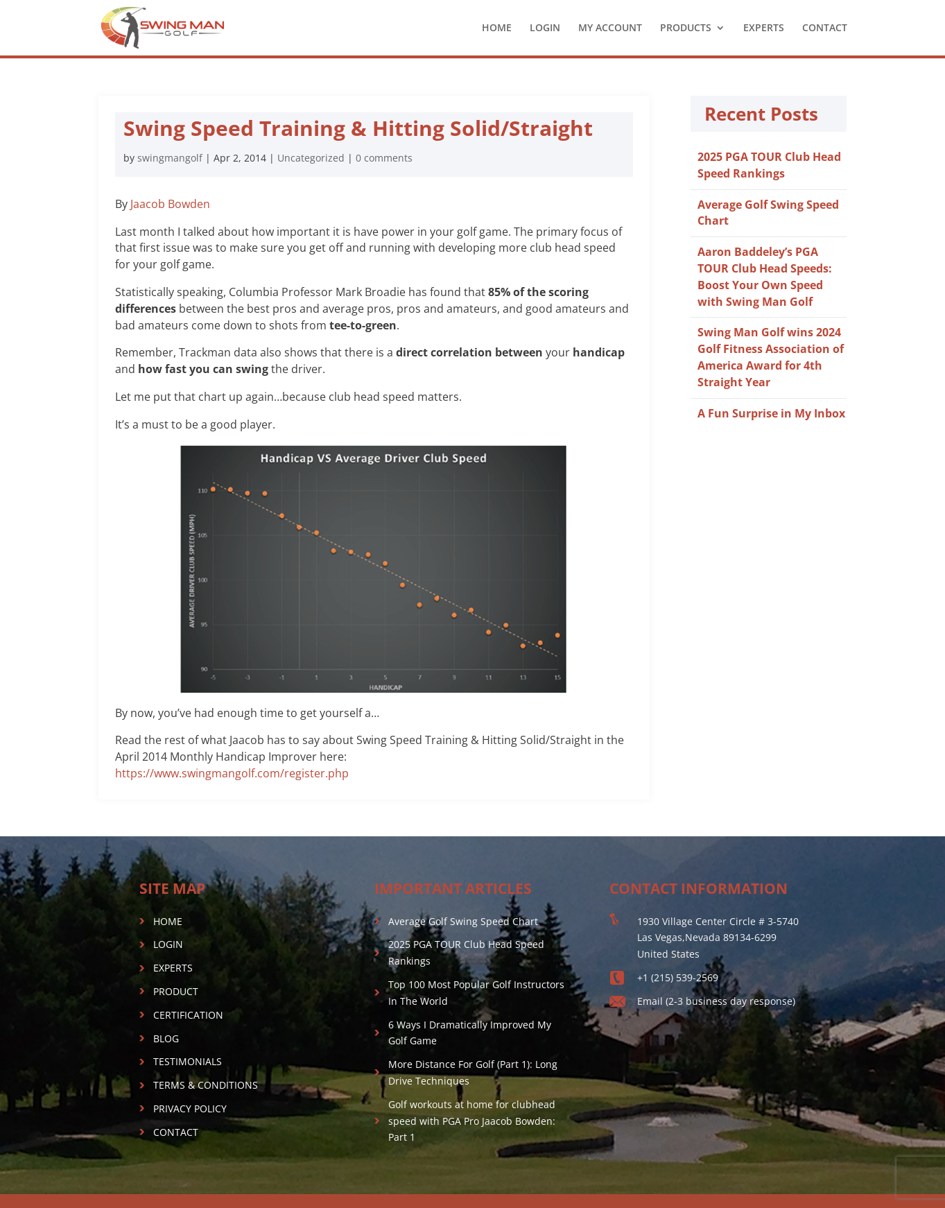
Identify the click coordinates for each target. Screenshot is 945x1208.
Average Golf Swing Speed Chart (463, 921)
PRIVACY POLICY (190, 1108)
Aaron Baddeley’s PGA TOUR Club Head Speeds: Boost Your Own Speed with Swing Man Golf (764, 276)
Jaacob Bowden (170, 204)
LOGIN (545, 28)
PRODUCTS (685, 28)
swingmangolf (169, 157)
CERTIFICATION (188, 1014)
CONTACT (824, 28)
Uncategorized (311, 157)
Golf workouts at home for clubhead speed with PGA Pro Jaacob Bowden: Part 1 (471, 1121)
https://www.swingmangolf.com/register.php (232, 773)
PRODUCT (175, 991)
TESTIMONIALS (187, 1061)
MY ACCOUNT (610, 28)
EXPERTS (763, 28)
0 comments (384, 157)
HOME (497, 28)
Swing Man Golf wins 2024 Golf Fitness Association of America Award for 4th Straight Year (770, 357)
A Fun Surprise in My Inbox (771, 413)
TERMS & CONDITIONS (205, 1084)
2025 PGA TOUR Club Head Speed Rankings (769, 165)
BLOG (166, 1038)
